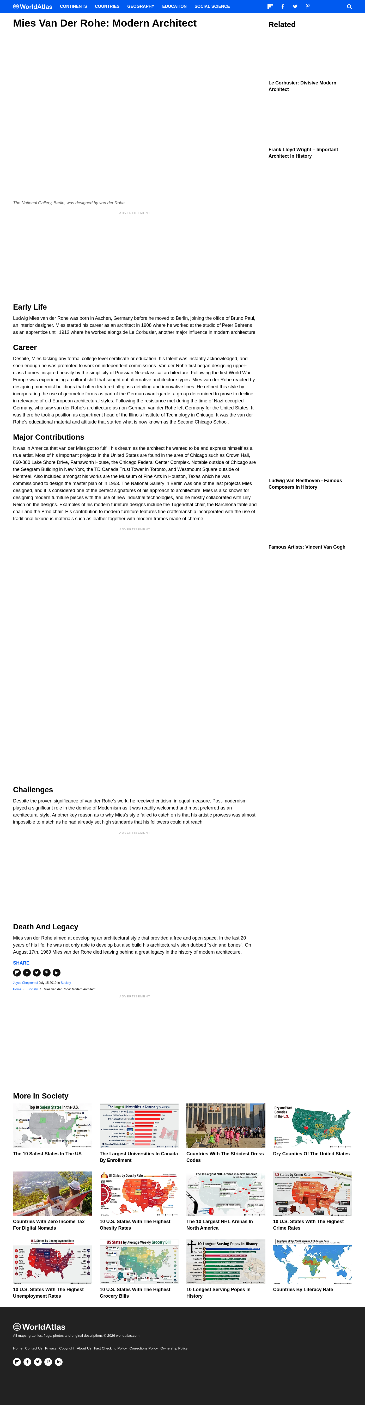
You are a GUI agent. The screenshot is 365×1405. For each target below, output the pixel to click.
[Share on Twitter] (37, 973)
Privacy (51, 1348)
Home (17, 1348)
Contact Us (33, 1348)
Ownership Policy (173, 1348)
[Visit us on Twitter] (38, 1362)
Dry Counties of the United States (311, 1153)
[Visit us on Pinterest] (48, 1362)
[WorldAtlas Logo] (34, 7)
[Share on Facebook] (27, 973)
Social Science (212, 6)
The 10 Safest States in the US (47, 1153)
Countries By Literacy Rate (303, 1289)
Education (174, 6)
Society (66, 983)
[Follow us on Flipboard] (17, 1362)
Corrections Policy (143, 1348)
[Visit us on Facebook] (27, 1362)
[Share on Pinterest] (47, 973)
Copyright (66, 1348)
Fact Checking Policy (110, 1348)
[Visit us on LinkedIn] (59, 1362)
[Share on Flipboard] (17, 973)
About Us (84, 1348)
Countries (107, 6)
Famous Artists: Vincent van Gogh (307, 547)
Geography (140, 6)
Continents (73, 6)
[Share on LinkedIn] (56, 973)
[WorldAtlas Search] (349, 6)
